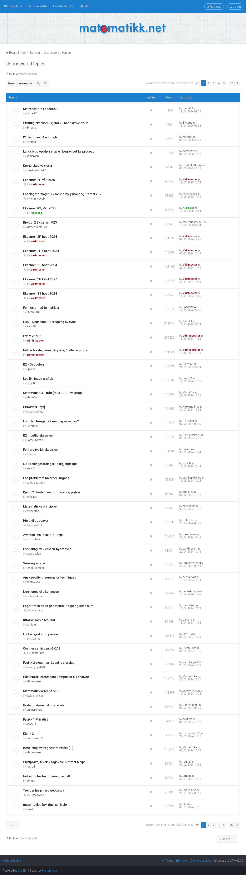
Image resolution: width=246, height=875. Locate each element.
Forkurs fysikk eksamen (40, 450)
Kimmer (31, 141)
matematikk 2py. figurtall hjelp (45, 804)
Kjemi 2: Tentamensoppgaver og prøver (51, 492)
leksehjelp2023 (36, 667)
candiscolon (34, 553)
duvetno (32, 454)
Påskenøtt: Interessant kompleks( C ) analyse (56, 677)
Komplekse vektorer (37, 166)
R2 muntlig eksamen (38, 435)
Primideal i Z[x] (34, 407)
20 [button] (231, 83)
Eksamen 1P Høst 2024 (40, 279)
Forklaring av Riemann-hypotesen (47, 549)
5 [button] (223, 83)
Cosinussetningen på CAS (42, 648)
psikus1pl (36, 525)
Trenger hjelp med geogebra (43, 790)
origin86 (31, 383)
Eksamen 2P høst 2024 (40, 237)
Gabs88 (31, 326)
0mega (31, 780)
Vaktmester (38, 184)
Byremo (31, 127)
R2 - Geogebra (33, 364)
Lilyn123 (36, 638)
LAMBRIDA (33, 312)
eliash (30, 809)
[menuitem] (37, 6)
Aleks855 (36, 212)
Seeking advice (34, 563)
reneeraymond (36, 567)
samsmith (33, 156)
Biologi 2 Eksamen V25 (40, 222)
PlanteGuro (37, 653)
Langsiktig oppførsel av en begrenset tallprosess (58, 151)
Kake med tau (35, 411)
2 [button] (208, 83)
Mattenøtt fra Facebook (40, 109)
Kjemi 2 (28, 733)
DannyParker (34, 709)
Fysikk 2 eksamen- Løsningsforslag (49, 663)
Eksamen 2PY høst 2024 (41, 251)
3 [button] (213, 83)
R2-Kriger (32, 425)
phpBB (22, 870)
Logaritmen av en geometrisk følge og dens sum (58, 606)
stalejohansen (35, 695)
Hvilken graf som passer (40, 634)
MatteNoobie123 (37, 227)
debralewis (33, 582)
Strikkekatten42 (36, 170)
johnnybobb (38, 198)
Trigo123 (32, 496)
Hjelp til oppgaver (35, 521)
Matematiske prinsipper (40, 506)
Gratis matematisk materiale (43, 705)
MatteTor (32, 397)
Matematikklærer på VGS (41, 691)
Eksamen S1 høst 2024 (40, 293)
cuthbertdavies (36, 482)
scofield (31, 724)
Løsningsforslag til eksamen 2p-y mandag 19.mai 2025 (63, 194)
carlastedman (35, 596)
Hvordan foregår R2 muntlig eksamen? (51, 421)
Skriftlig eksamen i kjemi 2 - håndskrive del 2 (55, 123)
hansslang (37, 610)
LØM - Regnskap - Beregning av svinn (49, 322)
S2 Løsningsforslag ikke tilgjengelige (50, 464)
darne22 (32, 113)
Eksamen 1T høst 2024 (40, 265)
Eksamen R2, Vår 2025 (39, 208)
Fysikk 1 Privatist (35, 719)
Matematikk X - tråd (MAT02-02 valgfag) (52, 393)
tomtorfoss (33, 539)
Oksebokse (37, 795)
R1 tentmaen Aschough (40, 137)
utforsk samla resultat (39, 620)
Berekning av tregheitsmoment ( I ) (48, 748)
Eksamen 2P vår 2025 (39, 180)
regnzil (31, 766)
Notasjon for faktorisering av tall (46, 776)
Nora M (31, 468)
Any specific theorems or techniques (49, 577)
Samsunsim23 (35, 440)
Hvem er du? (32, 336)
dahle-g (31, 624)
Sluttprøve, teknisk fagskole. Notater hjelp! (54, 762)
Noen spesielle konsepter (41, 592)
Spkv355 (32, 369)
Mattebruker (34, 681)
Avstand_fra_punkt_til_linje (43, 535)
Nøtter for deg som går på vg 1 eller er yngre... (56, 350)
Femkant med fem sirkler (41, 308)
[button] (197, 83)
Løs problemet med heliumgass (46, 478)
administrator (35, 340)
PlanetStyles (49, 870)
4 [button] (218, 83)
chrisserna (33, 511)
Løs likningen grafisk (38, 379)
